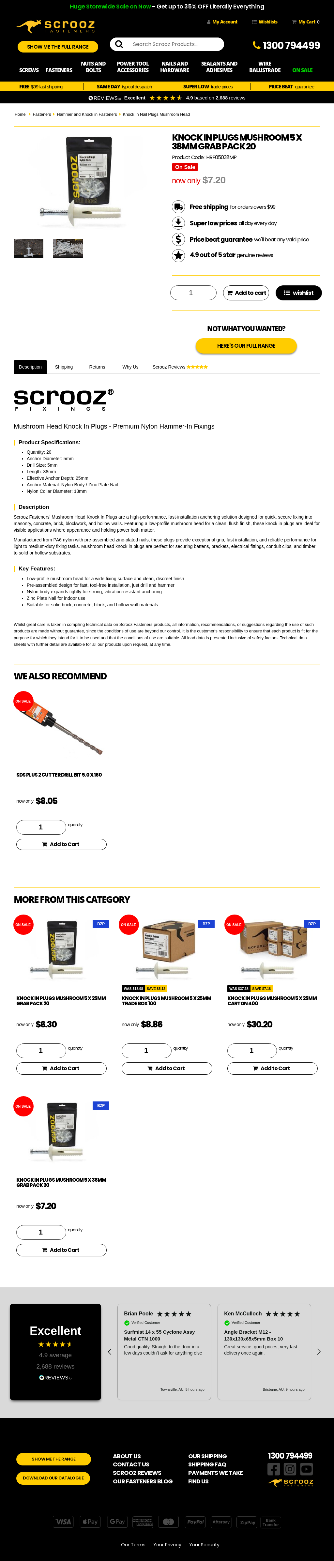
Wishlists (264, 22)
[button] (110, 1352)
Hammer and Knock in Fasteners (87, 114)
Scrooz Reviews (180, 367)
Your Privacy (167, 1544)
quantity (75, 824)
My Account (222, 22)
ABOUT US (127, 1456)
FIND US (198, 1481)
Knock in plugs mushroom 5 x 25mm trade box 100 (166, 1001)
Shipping (64, 367)
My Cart (304, 22)
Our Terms (133, 1544)
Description (30, 367)
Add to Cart (60, 844)
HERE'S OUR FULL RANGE (246, 346)
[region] (214, 1352)
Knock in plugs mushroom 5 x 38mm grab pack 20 (61, 1182)
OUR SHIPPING (207, 1456)
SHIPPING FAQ (207, 1464)
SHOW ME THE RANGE (54, 1459)
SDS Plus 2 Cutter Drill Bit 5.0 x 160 (59, 774)
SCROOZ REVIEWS (137, 1473)
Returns (97, 367)
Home (20, 114)
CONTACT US (131, 1464)
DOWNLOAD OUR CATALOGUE (53, 1478)
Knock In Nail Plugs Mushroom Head (156, 114)
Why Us (131, 367)
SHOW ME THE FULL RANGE (58, 46)
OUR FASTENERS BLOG (143, 1481)
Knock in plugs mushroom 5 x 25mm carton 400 (272, 1001)
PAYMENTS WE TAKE (215, 1473)
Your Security (204, 1544)
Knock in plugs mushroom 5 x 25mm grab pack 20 (61, 1001)
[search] (121, 44)
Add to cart (246, 293)
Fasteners (42, 114)
